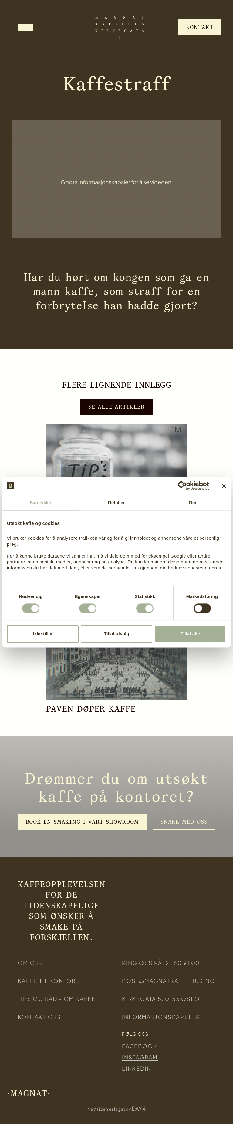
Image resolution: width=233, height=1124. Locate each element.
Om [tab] (192, 502)
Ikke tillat (42, 633)
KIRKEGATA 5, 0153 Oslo (161, 998)
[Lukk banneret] (224, 486)
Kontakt (199, 27)
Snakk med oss (184, 821)
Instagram (140, 1057)
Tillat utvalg (116, 633)
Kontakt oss (39, 1016)
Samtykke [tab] (40, 502)
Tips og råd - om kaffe (57, 998)
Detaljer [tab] (116, 502)
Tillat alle (190, 633)
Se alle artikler (116, 406)
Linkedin (136, 1068)
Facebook (139, 1045)
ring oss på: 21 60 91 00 (161, 962)
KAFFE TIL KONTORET (50, 980)
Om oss (30, 962)
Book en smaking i (82, 821)
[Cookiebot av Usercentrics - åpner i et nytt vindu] (182, 485)
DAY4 (139, 1108)
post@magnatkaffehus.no (168, 980)
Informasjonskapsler (161, 1016)
